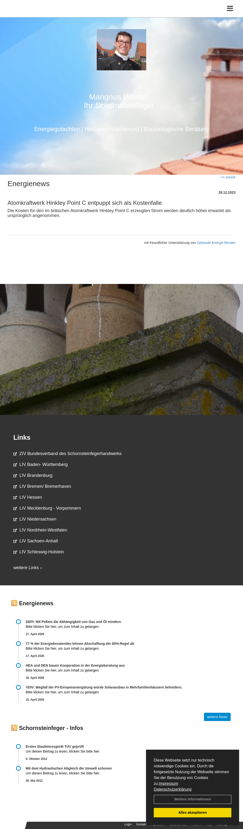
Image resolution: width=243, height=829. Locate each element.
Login (127, 824)
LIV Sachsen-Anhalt (35, 541)
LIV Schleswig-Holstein (38, 551)
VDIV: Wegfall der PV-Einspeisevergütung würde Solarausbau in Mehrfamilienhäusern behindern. (104, 687)
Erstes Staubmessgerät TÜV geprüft (55, 746)
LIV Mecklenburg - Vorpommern (47, 508)
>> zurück (228, 177)
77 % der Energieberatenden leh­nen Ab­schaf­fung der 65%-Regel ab (80, 644)
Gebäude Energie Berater (216, 243)
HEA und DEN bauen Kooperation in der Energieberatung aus (75, 665)
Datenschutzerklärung (173, 789)
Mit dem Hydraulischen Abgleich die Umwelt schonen (69, 768)
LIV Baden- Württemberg (40, 464)
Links (22, 437)
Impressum (168, 783)
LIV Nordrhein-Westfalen (40, 530)
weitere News (217, 717)
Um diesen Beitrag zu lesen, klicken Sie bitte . (63, 751)
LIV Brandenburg (32, 475)
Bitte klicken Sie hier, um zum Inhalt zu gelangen (62, 627)
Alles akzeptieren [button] (192, 812)
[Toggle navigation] (230, 14)
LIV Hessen (27, 497)
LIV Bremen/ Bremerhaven (42, 486)
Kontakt (141, 824)
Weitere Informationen (192, 799)
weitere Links (27, 567)
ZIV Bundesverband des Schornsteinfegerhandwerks (67, 453)
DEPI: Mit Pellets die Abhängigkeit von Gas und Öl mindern (76, 622)
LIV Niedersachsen (34, 519)
